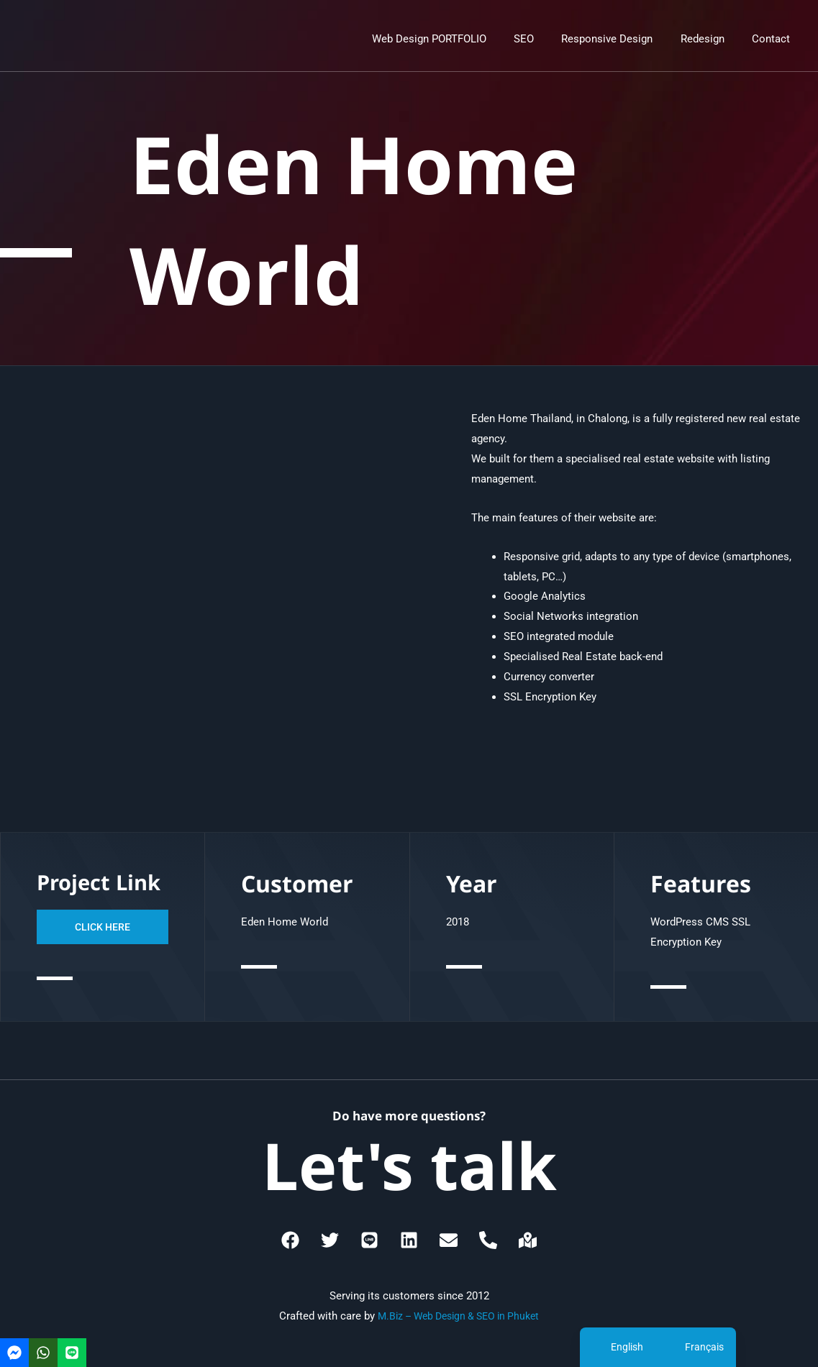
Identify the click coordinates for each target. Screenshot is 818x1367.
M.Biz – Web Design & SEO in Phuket (459, 1315)
